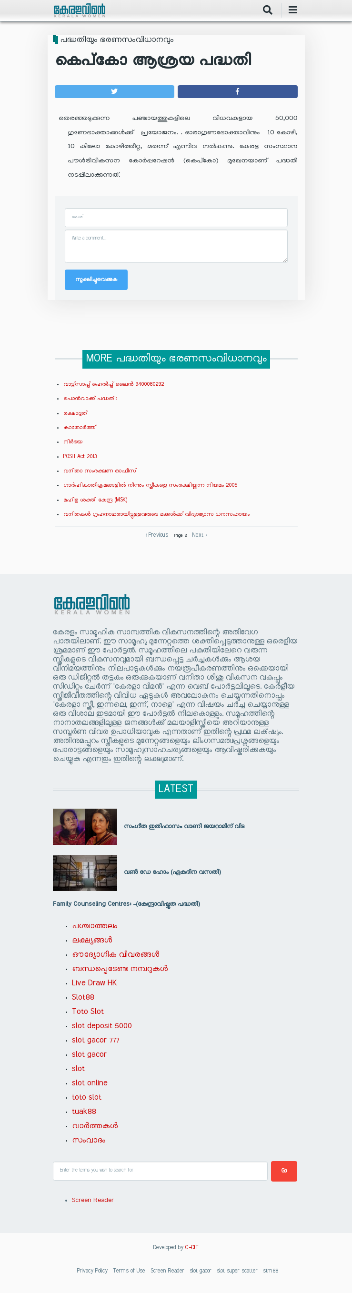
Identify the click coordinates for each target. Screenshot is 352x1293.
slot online (90, 1083)
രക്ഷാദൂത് (75, 413)
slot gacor (89, 1055)
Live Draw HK (94, 983)
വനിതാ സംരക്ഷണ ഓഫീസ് (99, 471)
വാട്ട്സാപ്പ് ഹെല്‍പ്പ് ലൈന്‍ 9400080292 (113, 384)
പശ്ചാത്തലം (94, 926)
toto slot (86, 1098)
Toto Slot (88, 1012)
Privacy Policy (92, 1271)
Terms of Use (129, 1271)
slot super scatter (237, 1271)
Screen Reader (93, 1200)
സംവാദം (88, 1140)
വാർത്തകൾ (95, 1126)
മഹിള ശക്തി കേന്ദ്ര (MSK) (95, 500)
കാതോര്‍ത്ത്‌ (79, 427)
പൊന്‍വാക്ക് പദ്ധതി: (90, 398)
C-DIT (192, 1247)
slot (78, 1069)
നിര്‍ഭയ (72, 442)
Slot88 (83, 997)
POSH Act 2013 (80, 456)
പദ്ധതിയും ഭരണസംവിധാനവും (116, 40)
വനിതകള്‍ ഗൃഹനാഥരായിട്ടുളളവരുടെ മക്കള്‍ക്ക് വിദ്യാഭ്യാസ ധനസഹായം (156, 514)
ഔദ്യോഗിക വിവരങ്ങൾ (115, 955)
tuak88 (84, 1112)
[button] (114, 91)
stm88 (270, 1271)
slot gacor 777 (95, 1040)
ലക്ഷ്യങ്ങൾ (92, 940)
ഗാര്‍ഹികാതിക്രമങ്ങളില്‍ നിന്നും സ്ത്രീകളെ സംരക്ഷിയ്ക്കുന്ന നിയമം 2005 (150, 485)
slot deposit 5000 (101, 1026)
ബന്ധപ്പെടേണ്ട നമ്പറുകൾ (120, 969)
